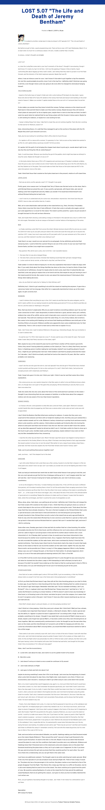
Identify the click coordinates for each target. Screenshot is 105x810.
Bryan (61, 31)
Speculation (21, 790)
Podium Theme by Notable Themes (69, 802)
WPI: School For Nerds (25, 793)
